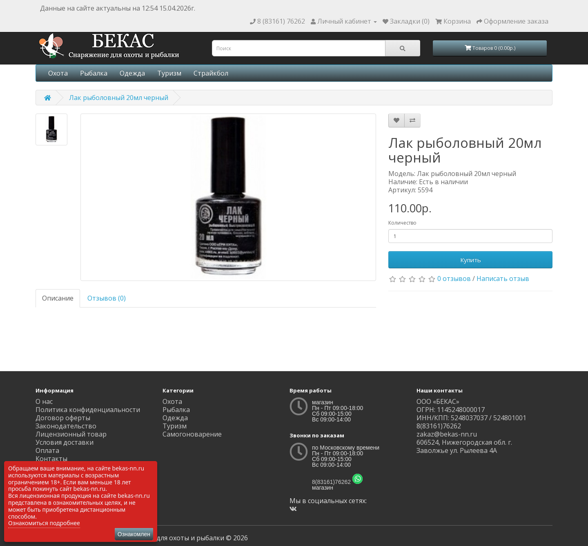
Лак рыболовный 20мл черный (118, 97)
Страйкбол (211, 73)
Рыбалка (93, 73)
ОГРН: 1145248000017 (450, 409)
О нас (44, 401)
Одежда (132, 73)
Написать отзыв (503, 278)
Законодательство (66, 425)
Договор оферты (63, 417)
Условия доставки (65, 442)
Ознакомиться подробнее (44, 523)
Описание (58, 298)
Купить (470, 260)
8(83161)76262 (331, 482)
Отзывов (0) (106, 298)
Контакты (51, 458)
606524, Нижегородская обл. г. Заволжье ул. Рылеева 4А (464, 446)
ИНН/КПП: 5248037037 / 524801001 (471, 417)
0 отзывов (454, 278)
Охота (58, 73)
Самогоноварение (192, 434)
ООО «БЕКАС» (437, 401)
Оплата (47, 450)
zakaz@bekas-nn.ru (446, 434)
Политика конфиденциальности (88, 409)
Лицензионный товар (71, 434)
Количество (402, 222)
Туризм (169, 73)
